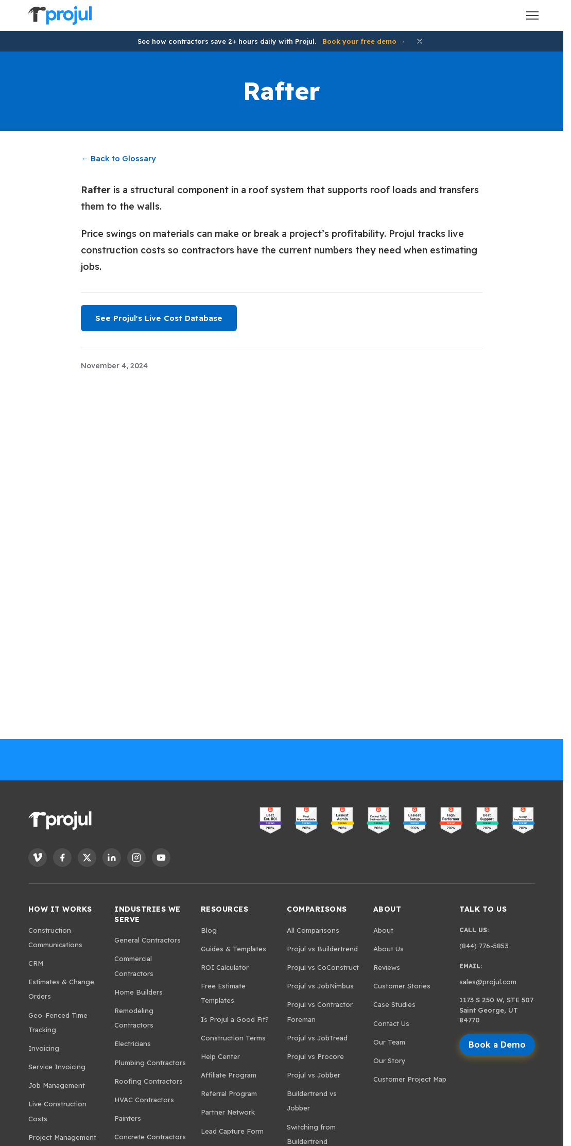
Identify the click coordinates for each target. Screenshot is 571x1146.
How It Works (60, 909)
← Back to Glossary (118, 158)
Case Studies (394, 1004)
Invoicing (43, 1048)
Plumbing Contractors (150, 1062)
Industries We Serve (147, 914)
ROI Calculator (225, 967)
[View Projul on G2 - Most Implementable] (306, 820)
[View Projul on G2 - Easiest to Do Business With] (378, 820)
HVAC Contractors (144, 1100)
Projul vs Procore (315, 1056)
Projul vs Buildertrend (322, 949)
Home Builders (138, 992)
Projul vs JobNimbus (320, 986)
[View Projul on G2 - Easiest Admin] (342, 820)
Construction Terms (233, 1038)
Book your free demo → (363, 41)
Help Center (220, 1056)
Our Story (389, 1060)
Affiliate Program (228, 1075)
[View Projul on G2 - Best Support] (487, 820)
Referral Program (229, 1093)
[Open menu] (532, 15)
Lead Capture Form (232, 1131)
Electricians (132, 1043)
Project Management (62, 1137)
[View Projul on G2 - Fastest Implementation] (523, 820)
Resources (225, 909)
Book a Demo (497, 1044)
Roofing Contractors (148, 1081)
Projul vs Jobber (313, 1075)
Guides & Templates (233, 949)
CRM (35, 963)
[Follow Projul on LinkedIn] (111, 857)
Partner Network (228, 1112)
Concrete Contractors (150, 1137)
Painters (127, 1118)
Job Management (56, 1085)
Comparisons (317, 909)
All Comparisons (313, 930)
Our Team (389, 1042)
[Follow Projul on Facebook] (62, 857)
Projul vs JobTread (317, 1038)
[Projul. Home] (59, 15)
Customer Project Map (409, 1079)
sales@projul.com (487, 982)
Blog (209, 930)
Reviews (386, 967)
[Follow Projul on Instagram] (136, 857)
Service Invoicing (56, 1067)
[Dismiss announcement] (419, 41)
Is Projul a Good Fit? (235, 1019)
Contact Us (391, 1023)
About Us (388, 949)
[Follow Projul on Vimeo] (37, 857)
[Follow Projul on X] (87, 857)
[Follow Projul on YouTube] (161, 857)
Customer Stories (401, 986)
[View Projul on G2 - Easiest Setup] (414, 820)
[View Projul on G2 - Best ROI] (270, 820)
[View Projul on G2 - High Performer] (451, 820)
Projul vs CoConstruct (323, 967)
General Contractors (147, 940)
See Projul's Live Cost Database (158, 318)
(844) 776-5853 (484, 946)
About (387, 909)
